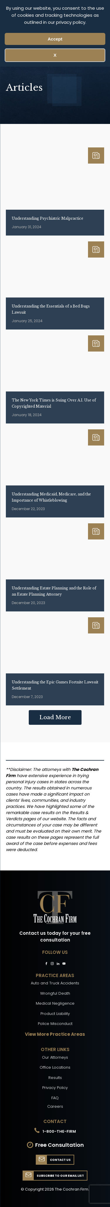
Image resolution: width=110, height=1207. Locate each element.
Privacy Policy (55, 1087)
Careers (55, 1106)
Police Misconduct (55, 1023)
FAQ (55, 1098)
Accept (55, 38)
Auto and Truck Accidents (55, 983)
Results (55, 1077)
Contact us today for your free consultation (55, 936)
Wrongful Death (55, 993)
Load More (55, 717)
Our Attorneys (55, 1057)
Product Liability (55, 1013)
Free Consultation (59, 1145)
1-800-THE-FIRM (59, 1131)
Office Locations (55, 1067)
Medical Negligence (55, 1003)
